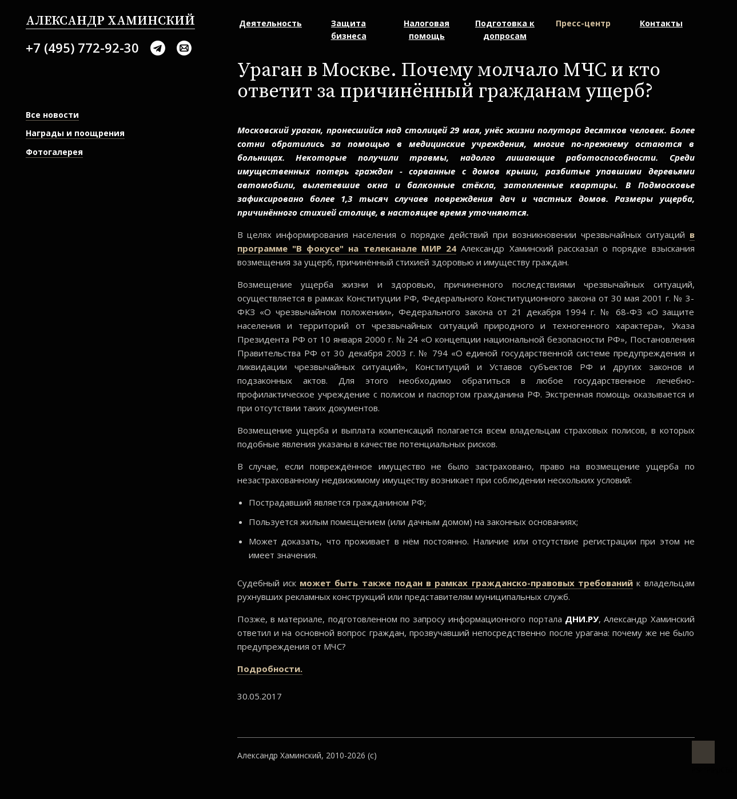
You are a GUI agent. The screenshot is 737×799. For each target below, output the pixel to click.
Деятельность (270, 23)
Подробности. (269, 668)
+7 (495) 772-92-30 (82, 47)
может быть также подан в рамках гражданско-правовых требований (466, 583)
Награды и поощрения (75, 133)
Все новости (52, 114)
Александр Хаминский (110, 21)
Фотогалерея (54, 151)
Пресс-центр (583, 23)
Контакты (661, 23)
